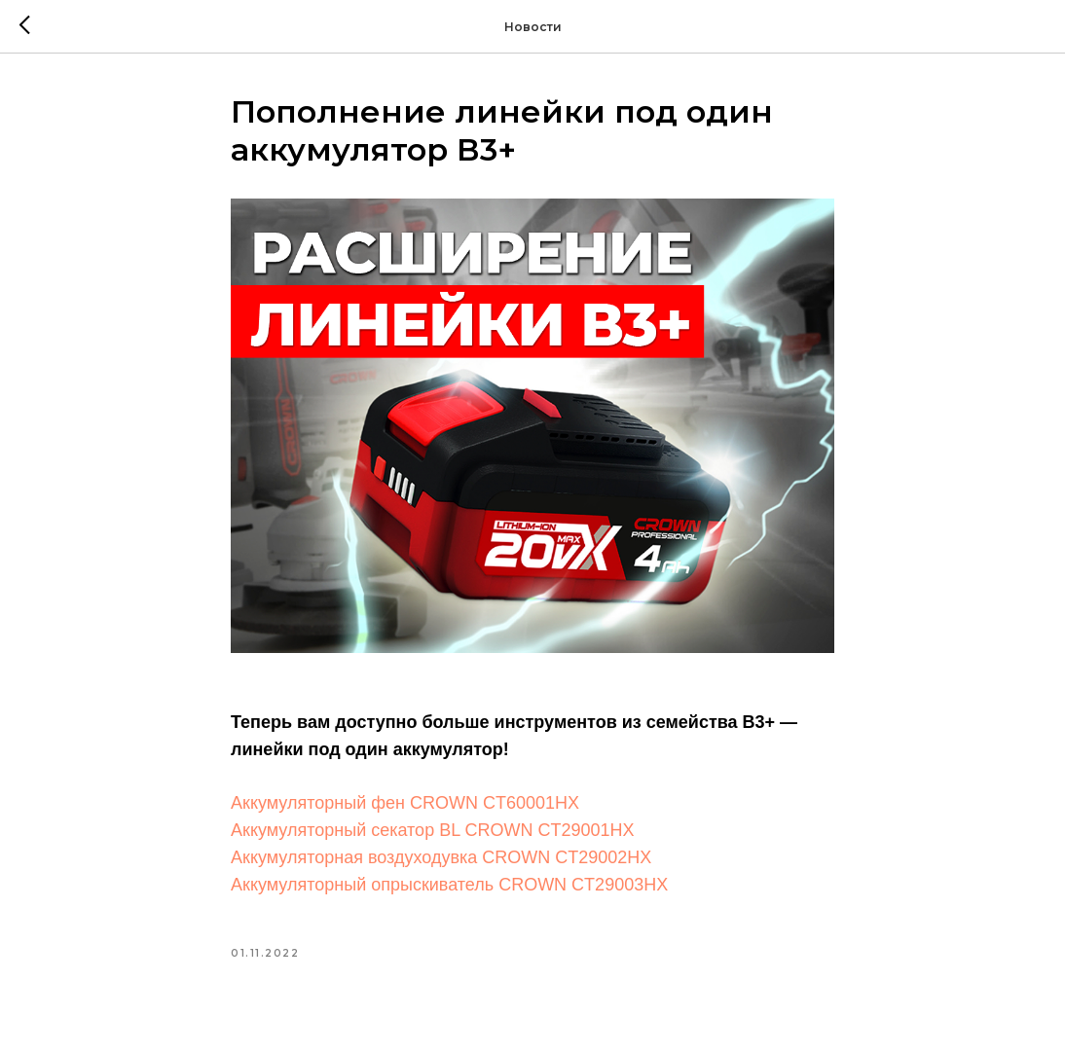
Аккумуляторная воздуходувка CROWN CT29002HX (441, 857)
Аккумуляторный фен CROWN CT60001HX (405, 803)
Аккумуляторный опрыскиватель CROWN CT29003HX (449, 884)
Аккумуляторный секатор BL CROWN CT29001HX (433, 830)
